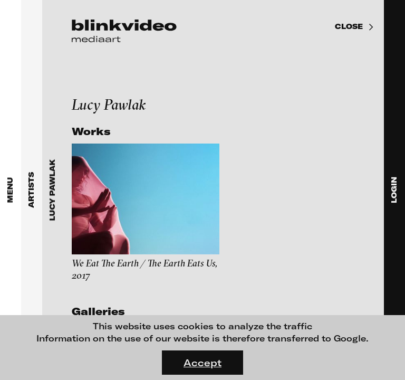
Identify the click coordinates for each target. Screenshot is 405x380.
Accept (202, 362)
